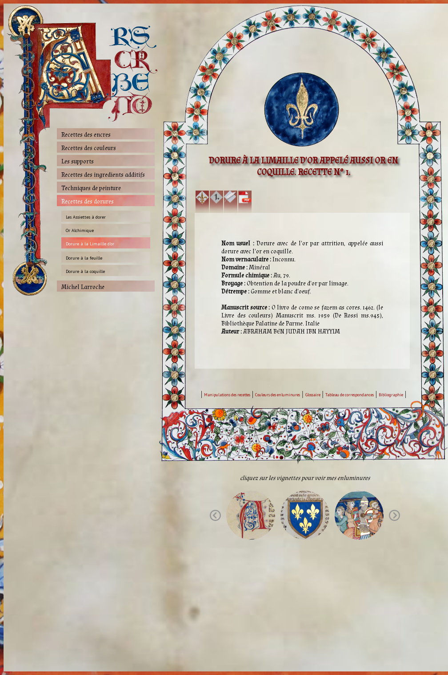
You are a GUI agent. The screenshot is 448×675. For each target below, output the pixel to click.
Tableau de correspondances (349, 394)
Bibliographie (391, 394)
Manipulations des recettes (227, 394)
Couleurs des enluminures (277, 394)
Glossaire (312, 394)
